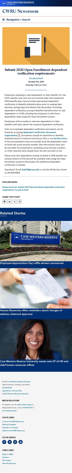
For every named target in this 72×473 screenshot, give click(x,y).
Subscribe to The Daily (10, 428)
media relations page (24, 405)
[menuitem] (36, 421)
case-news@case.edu (9, 411)
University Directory (9, 463)
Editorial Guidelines (9, 425)
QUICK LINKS (8, 418)
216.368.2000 (7, 388)
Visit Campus (6, 460)
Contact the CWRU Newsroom (13, 421)
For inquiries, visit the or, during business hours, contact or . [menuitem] (18, 408)
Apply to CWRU (7, 454)
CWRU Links (8, 450)
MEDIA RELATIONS (10, 401)
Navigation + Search (15, 20)
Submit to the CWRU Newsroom (13, 431)
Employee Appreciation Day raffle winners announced (32, 263)
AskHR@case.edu (30, 169)
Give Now (5, 457)
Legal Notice (6, 391)
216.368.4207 (28, 408)
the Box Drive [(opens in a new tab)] (60, 138)
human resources (9, 187)
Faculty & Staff (21, 190)
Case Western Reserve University (19, 382)
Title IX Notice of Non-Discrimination (15, 394)
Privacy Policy (17, 391)
